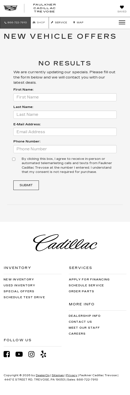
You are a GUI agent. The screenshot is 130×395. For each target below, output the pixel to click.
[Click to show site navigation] (120, 23)
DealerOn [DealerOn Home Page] (43, 375)
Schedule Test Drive (24, 297)
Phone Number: (26, 141)
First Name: (23, 90)
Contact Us (80, 321)
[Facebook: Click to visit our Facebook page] (9, 354)
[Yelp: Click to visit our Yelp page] (45, 354)
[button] (15, 23)
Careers (77, 333)
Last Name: (23, 107)
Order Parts (81, 291)
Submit (26, 185)
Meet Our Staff (84, 327)
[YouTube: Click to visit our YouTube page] (21, 354)
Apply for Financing (89, 279)
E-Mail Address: (27, 124)
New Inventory (19, 279)
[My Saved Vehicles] (121, 9)
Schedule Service (86, 285)
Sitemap (58, 375)
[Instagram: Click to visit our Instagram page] (33, 354)
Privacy (71, 375)
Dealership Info (85, 315)
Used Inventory (20, 285)
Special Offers (19, 291)
